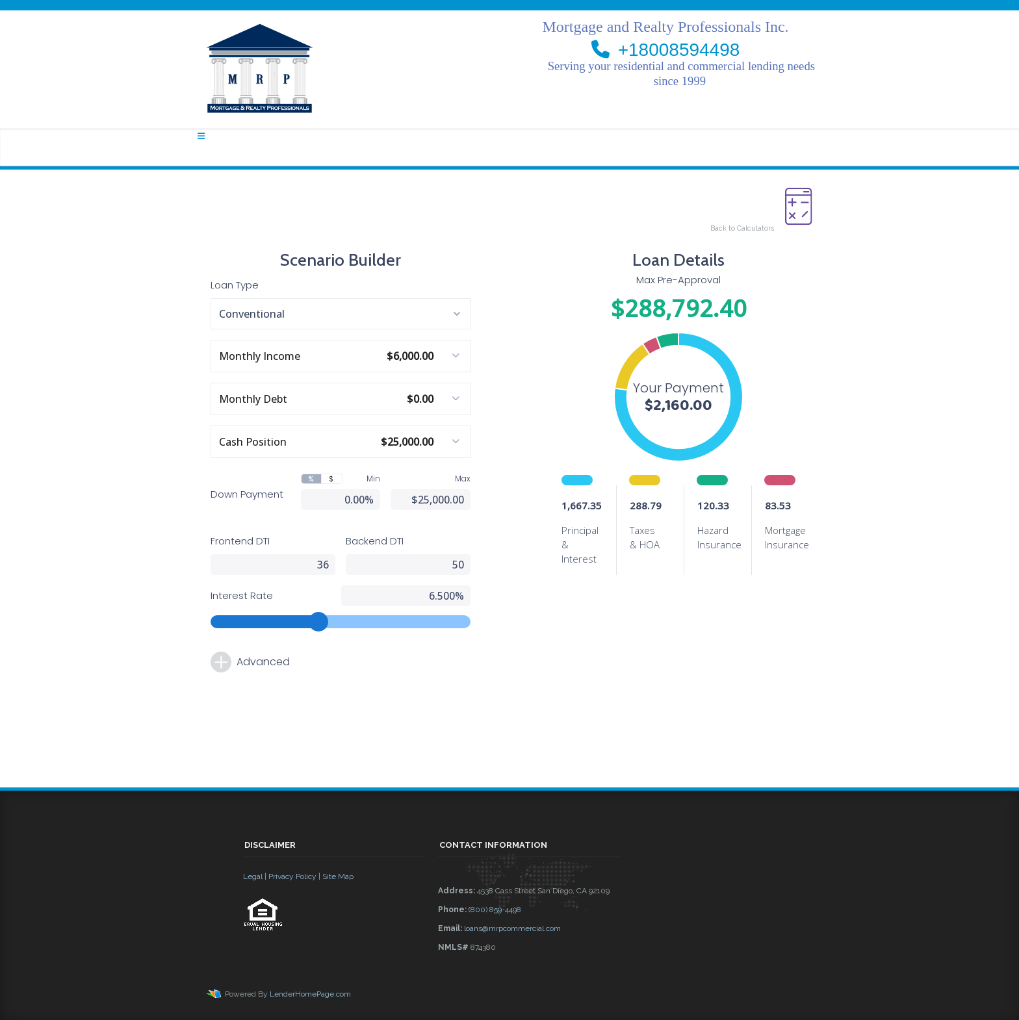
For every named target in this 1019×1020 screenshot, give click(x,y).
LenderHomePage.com (310, 994)
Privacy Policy (292, 876)
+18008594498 (679, 50)
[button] (334, 966)
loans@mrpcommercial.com (512, 928)
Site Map (338, 876)
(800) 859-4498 (495, 909)
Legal (253, 876)
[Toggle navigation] (201, 136)
